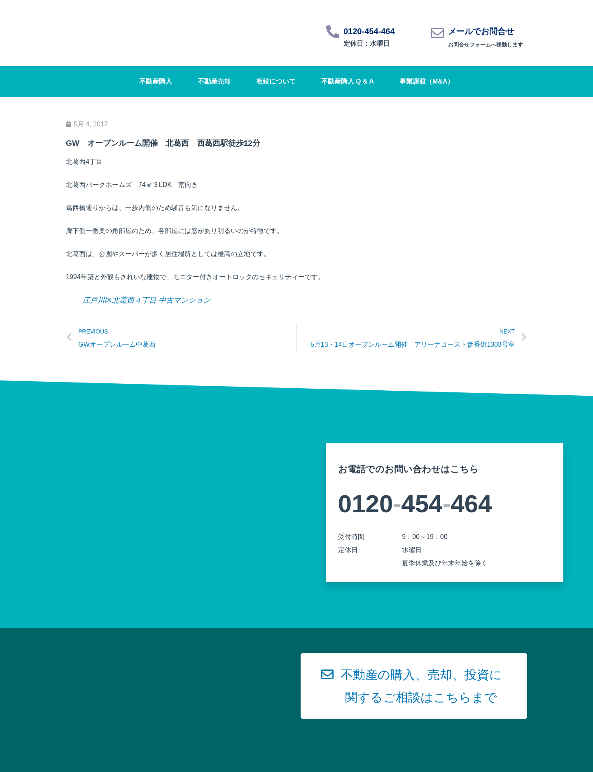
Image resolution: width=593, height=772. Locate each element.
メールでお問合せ (481, 31)
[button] (414, 686)
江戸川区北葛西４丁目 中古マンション (146, 300)
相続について (276, 81)
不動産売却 (214, 81)
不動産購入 (155, 81)
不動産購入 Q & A (347, 81)
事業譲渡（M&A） (426, 81)
